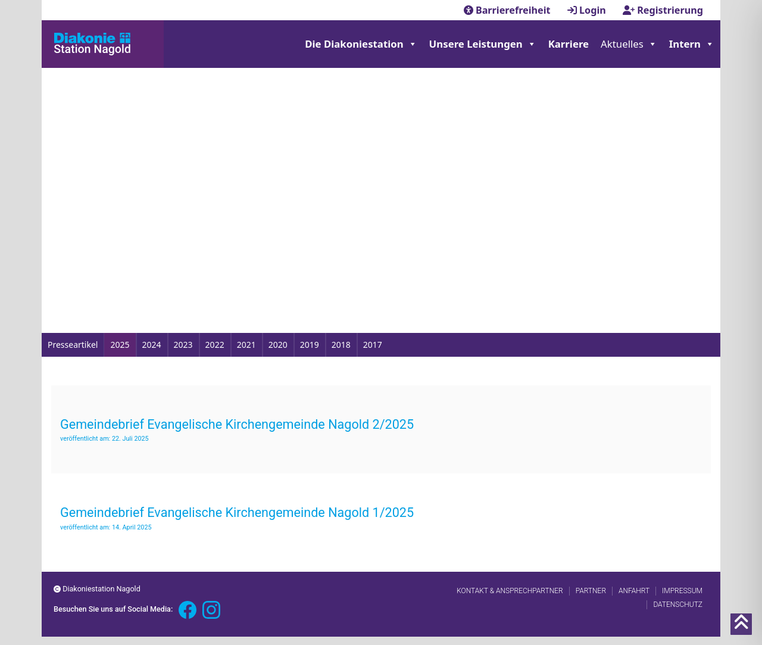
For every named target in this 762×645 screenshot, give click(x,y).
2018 (341, 344)
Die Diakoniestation (361, 44)
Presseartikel (73, 344)
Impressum (682, 591)
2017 (372, 344)
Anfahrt (634, 591)
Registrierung (663, 10)
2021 (246, 344)
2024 (151, 344)
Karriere (568, 44)
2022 (214, 344)
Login (587, 10)
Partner (591, 591)
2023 (183, 344)
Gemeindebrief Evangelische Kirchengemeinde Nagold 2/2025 (237, 424)
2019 (309, 344)
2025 (119, 344)
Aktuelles (629, 44)
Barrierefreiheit (508, 10)
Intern (691, 44)
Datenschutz (677, 604)
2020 (278, 344)
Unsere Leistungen (482, 44)
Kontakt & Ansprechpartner (510, 591)
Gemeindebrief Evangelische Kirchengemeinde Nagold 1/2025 (237, 512)
